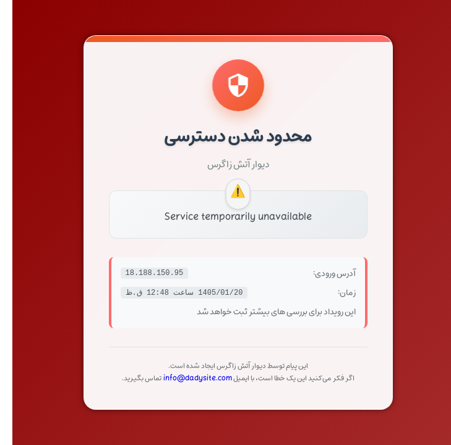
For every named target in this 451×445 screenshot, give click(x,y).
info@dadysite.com (185, 378)
